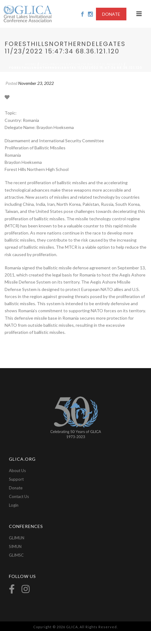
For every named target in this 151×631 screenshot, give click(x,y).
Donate (15, 487)
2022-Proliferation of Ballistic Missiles (81, 64)
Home (31, 64)
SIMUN (15, 546)
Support (16, 479)
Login (13, 505)
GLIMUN (16, 537)
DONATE (111, 14)
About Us (17, 470)
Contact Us (19, 496)
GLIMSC (16, 555)
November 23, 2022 (36, 83)
